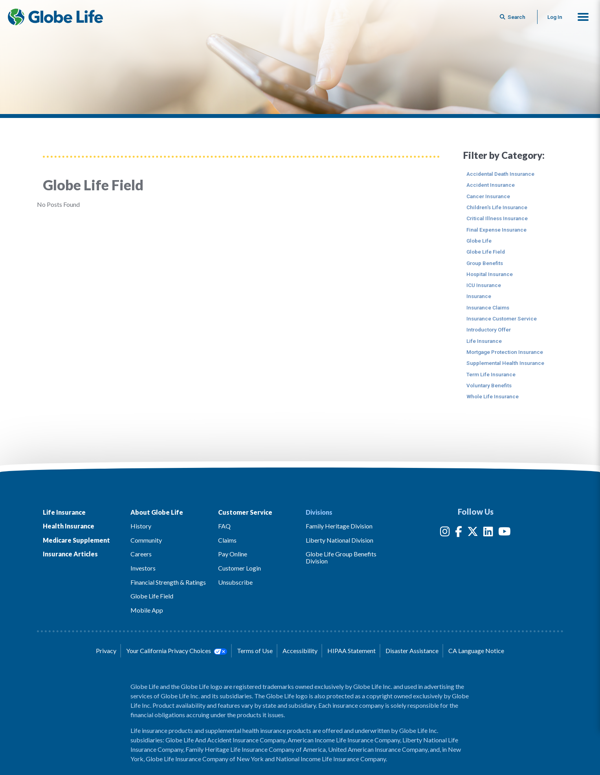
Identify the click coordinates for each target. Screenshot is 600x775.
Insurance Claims (487, 307)
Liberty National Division (339, 540)
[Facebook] (458, 533)
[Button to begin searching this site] (513, 17)
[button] (583, 17)
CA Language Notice (476, 650)
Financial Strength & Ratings (168, 582)
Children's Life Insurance (496, 207)
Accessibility (300, 650)
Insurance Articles (70, 554)
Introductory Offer (488, 329)
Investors (143, 568)
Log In (554, 17)
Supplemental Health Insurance (505, 363)
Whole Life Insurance (492, 396)
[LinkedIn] (488, 533)
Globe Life (479, 240)
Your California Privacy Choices (176, 651)
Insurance (478, 296)
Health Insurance (68, 526)
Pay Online (232, 554)
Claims (227, 540)
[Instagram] (445, 533)
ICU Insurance (483, 285)
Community (146, 540)
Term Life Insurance (491, 374)
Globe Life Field (485, 252)
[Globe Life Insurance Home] (55, 17)
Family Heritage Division (339, 526)
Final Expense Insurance (496, 229)
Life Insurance (484, 341)
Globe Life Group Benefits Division (341, 557)
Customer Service (245, 512)
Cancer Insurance (488, 196)
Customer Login (239, 568)
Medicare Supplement (76, 540)
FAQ (224, 526)
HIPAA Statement (351, 650)
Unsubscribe (235, 582)
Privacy (106, 650)
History (140, 526)
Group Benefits (484, 263)
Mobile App (146, 610)
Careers (141, 554)
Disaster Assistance (412, 650)
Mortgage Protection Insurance (504, 352)
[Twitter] (472, 533)
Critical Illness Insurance (497, 218)
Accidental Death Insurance (500, 174)
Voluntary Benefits (489, 385)
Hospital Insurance (489, 274)
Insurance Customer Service (501, 318)
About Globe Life (156, 512)
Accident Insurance (490, 185)
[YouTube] (504, 533)
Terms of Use (255, 650)
